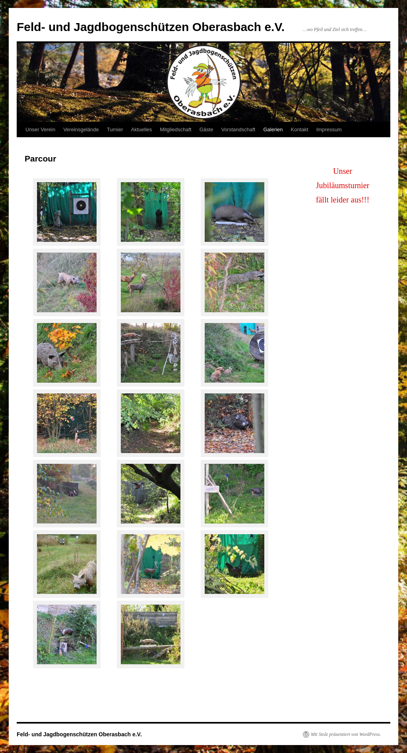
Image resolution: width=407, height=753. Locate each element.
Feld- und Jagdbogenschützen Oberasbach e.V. (151, 26)
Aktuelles (141, 129)
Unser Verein (40, 129)
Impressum (329, 129)
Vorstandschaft (238, 129)
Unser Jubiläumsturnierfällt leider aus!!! (342, 185)
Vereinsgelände (81, 129)
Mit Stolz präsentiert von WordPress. (346, 734)
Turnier (115, 129)
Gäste (206, 129)
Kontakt (299, 129)
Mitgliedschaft (175, 129)
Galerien (273, 129)
